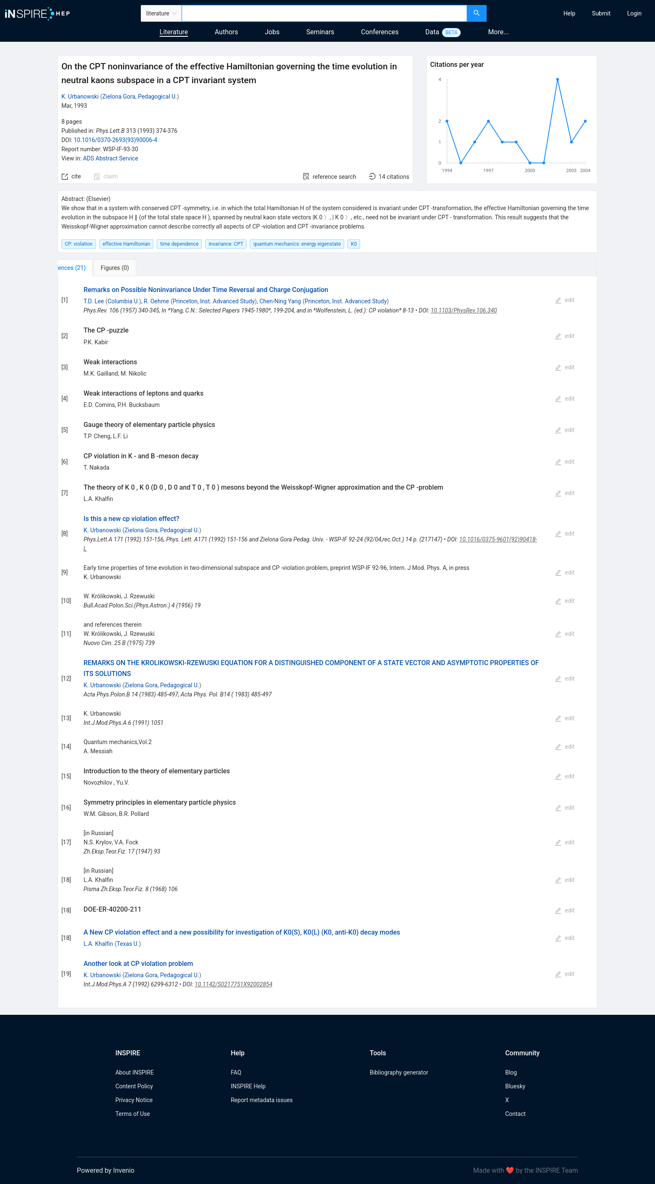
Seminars (320, 32)
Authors (226, 32)
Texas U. (128, 943)
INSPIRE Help (248, 1086)
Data (432, 32)
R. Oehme (156, 301)
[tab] (85, 267)
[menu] (572, 13)
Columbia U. (123, 301)
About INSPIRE (134, 1072)
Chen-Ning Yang (280, 301)
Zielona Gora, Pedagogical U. (139, 96)
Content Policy (134, 1086)
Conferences (380, 32)
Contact (515, 1113)
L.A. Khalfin (98, 943)
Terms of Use (132, 1113)
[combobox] (324, 13)
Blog (511, 1072)
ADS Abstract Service (110, 158)
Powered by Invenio (106, 1170)
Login (634, 13)
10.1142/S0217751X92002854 (233, 984)
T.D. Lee (94, 301)
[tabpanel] (327, 642)
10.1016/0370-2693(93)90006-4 (115, 140)
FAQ (236, 1072)
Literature (174, 32)
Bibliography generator (399, 1072)
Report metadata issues (261, 1100)
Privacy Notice (133, 1100)
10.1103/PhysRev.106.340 (464, 310)
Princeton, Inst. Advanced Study (214, 301)
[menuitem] (570, 13)
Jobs (272, 32)
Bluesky (515, 1086)
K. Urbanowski (80, 96)
